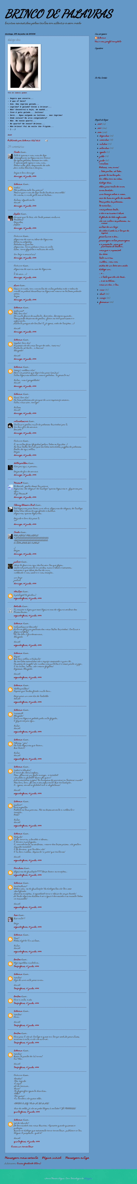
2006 (100, 133)
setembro (105, 148)
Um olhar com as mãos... (111, 179)
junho (102, 161)
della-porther (21, 463)
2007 (100, 128)
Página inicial (51, 1158)
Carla (17, 152)
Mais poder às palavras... (111, 202)
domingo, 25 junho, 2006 (25, 176)
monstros (103, 164)
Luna (16, 286)
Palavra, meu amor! (109, 168)
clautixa (18, 592)
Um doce (103, 254)
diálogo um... (105, 270)
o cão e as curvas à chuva (111, 213)
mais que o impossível (110, 250)
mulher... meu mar (108, 262)
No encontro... (105, 206)
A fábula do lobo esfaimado (112, 217)
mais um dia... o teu (108, 285)
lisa (16, 915)
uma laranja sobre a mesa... (112, 194)
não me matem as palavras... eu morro (114, 222)
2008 (100, 124)
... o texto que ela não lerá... (112, 277)
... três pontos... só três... (110, 171)
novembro (105, 140)
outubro (104, 144)
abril (102, 294)
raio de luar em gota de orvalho (115, 198)
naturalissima (21, 421)
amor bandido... (106, 190)
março (103, 298)
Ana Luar (18, 868)
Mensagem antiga (77, 1158)
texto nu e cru (106, 258)
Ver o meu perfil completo (108, 42)
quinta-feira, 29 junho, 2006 (27, 1112)
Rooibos (17, 960)
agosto (103, 152)
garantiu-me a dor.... (109, 237)
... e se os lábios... (107, 281)
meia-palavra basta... (109, 210)
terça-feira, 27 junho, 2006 (26, 966)
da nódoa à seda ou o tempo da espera (114, 232)
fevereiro (104, 302)
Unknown (18, 184)
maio (102, 290)
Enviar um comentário (22, 1147)
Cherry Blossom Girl (24, 505)
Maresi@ (18, 483)
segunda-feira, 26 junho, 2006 (28, 598)
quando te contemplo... (110, 175)
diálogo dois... (105, 183)
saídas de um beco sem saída (113, 266)
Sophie (17, 214)
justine (17, 562)
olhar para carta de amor (112, 187)
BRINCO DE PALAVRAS (58, 13)
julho (102, 157)
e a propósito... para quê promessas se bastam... (111, 246)
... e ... (101, 273)
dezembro (105, 136)
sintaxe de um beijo (108, 227)
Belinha (17, 606)
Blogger (88, 1179)
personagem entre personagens (114, 241)
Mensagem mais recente (21, 1158)
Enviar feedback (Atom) (29, 1164)
